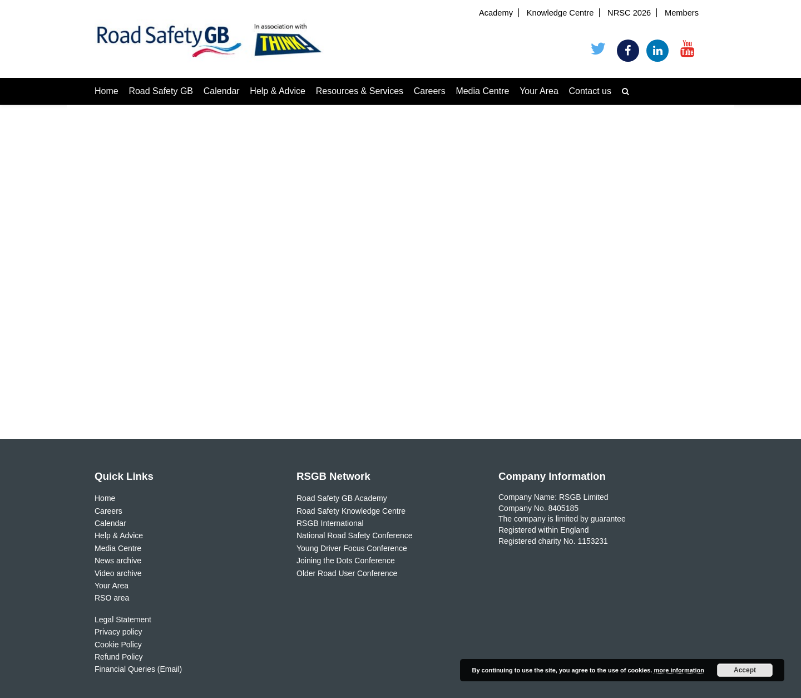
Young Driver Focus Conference (351, 548)
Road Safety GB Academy (341, 498)
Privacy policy (118, 631)
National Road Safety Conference (354, 535)
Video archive (118, 573)
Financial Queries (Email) (138, 669)
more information (679, 670)
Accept (745, 670)
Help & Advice (277, 91)
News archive (118, 560)
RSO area (112, 597)
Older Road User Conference (346, 573)
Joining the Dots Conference (345, 560)
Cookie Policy (118, 644)
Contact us (590, 91)
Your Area (539, 91)
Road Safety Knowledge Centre (351, 511)
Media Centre (482, 91)
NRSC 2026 (629, 12)
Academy (496, 12)
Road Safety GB (160, 91)
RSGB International (330, 523)
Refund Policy (118, 656)
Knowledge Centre (560, 12)
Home (106, 91)
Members (682, 12)
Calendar (222, 91)
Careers (430, 91)
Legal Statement (123, 619)
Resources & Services (359, 91)
